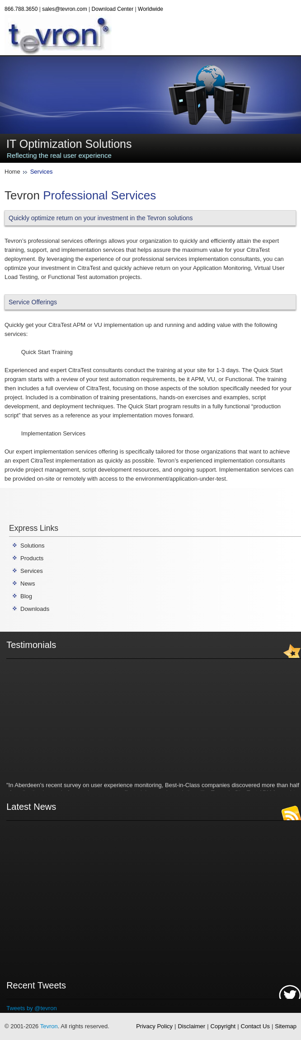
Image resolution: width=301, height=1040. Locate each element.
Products (31, 558)
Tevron (49, 1026)
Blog (26, 596)
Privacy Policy (154, 1026)
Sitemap (285, 1026)
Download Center (113, 9)
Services (31, 570)
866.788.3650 (21, 9)
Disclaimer (192, 1026)
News (27, 583)
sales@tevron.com (64, 9)
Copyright (223, 1026)
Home (12, 171)
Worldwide (150, 9)
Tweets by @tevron (31, 1008)
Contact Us (255, 1026)
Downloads (34, 608)
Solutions (32, 545)
